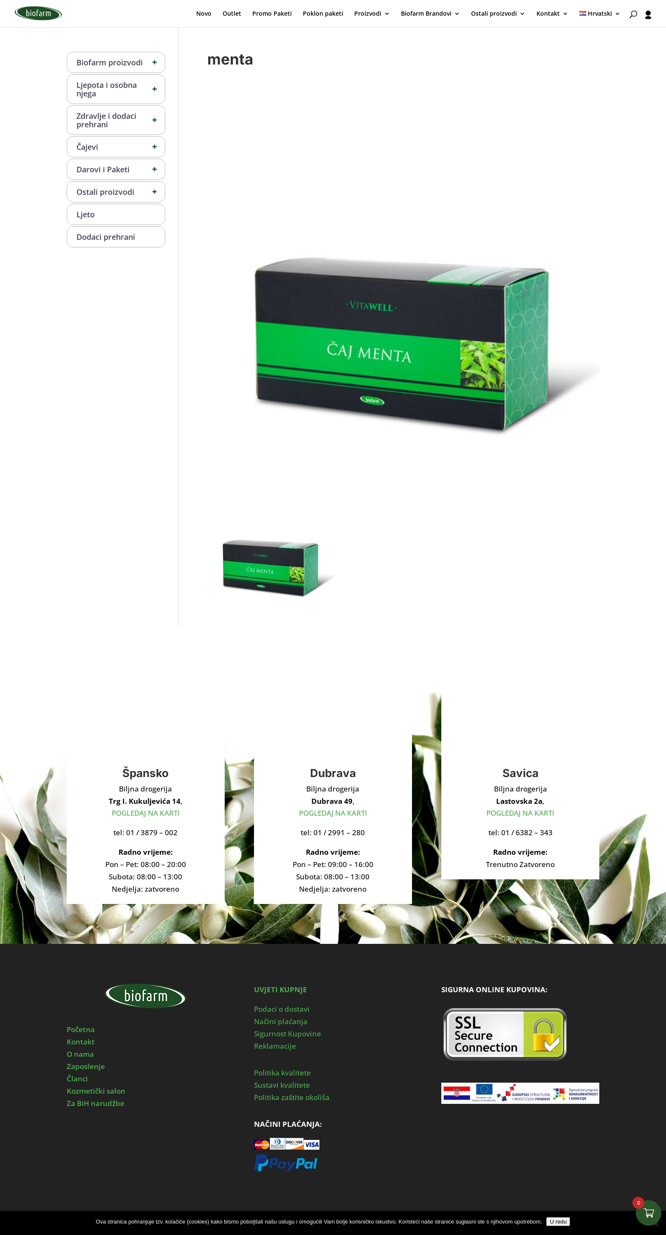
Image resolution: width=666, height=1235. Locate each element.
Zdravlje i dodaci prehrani (120, 120)
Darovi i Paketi (120, 169)
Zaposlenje (86, 1066)
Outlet (232, 14)
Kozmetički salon (96, 1091)
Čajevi (120, 147)
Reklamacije (275, 1046)
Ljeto (85, 214)
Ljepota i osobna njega (120, 89)
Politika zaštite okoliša (292, 1097)
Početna (81, 1029)
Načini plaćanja (281, 1021)
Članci (77, 1078)
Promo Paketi (272, 14)
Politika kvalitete (282, 1073)
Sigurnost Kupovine (287, 1034)
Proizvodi (367, 14)
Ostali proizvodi (494, 14)
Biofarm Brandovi (426, 14)
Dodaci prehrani (105, 237)
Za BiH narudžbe (95, 1103)
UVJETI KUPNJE (280, 989)
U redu (558, 1221)
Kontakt (548, 14)
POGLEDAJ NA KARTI (146, 813)
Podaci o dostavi (282, 1009)
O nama (80, 1054)
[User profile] (648, 19)
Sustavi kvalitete (282, 1085)
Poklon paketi (323, 14)
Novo (204, 14)
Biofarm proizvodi (120, 62)
